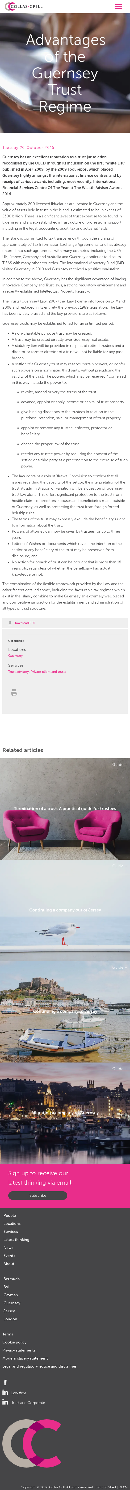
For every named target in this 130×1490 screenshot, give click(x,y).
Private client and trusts (48, 672)
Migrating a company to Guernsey (65, 1113)
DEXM (123, 1487)
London (10, 1319)
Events (9, 1256)
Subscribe (37, 1195)
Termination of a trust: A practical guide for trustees (65, 809)
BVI (6, 1287)
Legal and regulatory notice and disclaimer (39, 1366)
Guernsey (15, 655)
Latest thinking (16, 1240)
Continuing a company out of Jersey (65, 910)
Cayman (11, 1295)
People (10, 1216)
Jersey (9, 1311)
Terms (7, 1334)
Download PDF (24, 623)
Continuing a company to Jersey (65, 1011)
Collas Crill (57, 1487)
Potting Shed (106, 1487)
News (8, 1248)
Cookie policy (14, 1342)
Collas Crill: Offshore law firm (23, 6)
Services (11, 1232)
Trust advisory (18, 672)
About (9, 1264)
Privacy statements (18, 1350)
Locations (12, 1224)
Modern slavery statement (25, 1358)
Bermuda (12, 1279)
